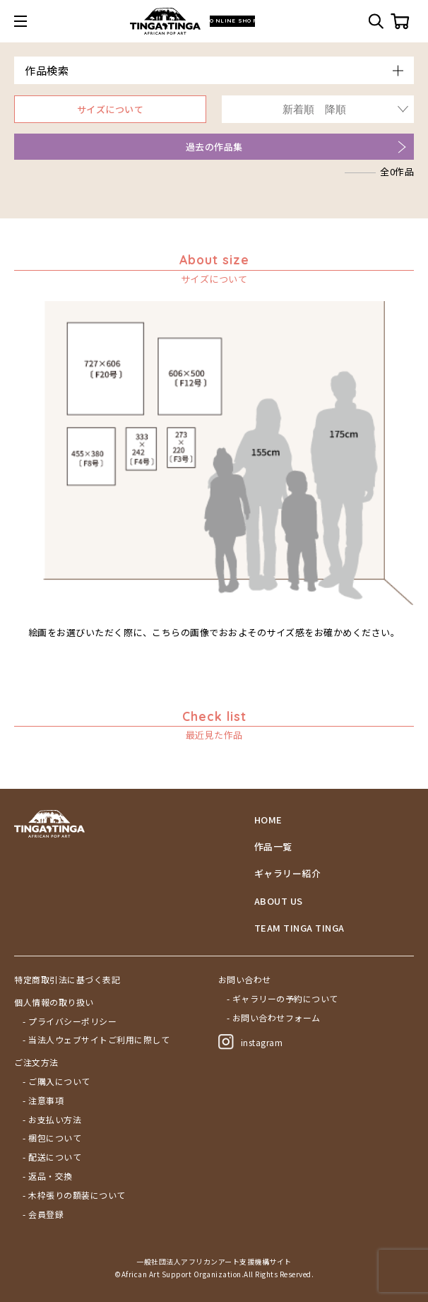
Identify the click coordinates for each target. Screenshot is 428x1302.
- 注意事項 (43, 1100)
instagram (250, 1042)
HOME (268, 820)
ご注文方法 (36, 1062)
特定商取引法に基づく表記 (67, 979)
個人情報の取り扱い (54, 1002)
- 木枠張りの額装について (74, 1195)
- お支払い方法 (52, 1119)
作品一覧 (273, 846)
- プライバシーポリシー (70, 1021)
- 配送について (52, 1157)
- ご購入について (56, 1081)
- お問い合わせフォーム (274, 1018)
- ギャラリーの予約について (282, 998)
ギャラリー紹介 (287, 873)
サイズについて (110, 109)
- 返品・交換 (48, 1176)
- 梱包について (52, 1138)
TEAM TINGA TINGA (299, 928)
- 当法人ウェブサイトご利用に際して (96, 1039)
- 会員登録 (43, 1214)
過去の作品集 (214, 146)
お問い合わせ (244, 979)
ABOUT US (278, 901)
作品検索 (47, 70)
